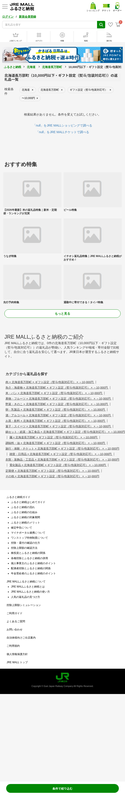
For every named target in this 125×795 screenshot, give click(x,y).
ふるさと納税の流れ (23, 507)
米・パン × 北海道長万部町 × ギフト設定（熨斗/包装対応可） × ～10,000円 (54, 393)
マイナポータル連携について (28, 532)
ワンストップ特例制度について (29, 537)
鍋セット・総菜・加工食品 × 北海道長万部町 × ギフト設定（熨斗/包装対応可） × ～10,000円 (65, 431)
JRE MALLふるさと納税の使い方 (30, 591)
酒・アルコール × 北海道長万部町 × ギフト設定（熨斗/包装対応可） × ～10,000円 (58, 415)
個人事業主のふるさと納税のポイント (33, 563)
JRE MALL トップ (17, 662)
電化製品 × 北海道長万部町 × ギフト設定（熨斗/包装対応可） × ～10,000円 (58, 465)
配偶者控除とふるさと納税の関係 (31, 568)
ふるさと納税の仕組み (24, 512)
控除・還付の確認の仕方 (25, 542)
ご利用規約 (13, 645)
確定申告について (21, 527)
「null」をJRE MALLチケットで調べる (62, 132)
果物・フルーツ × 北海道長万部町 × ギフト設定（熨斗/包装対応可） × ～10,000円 (58, 398)
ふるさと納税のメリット (25, 522)
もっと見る (62, 313)
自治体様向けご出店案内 (21, 637)
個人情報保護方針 (17, 654)
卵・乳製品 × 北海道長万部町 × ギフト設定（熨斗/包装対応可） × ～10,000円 (56, 409)
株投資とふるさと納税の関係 (28, 552)
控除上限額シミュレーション (24, 605)
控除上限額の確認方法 (24, 547)
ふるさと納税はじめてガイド (28, 502)
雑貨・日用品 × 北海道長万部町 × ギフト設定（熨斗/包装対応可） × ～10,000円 (60, 454)
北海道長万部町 (52, 67)
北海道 (31, 67)
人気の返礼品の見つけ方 (25, 597)
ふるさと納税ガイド (18, 497)
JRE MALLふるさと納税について (26, 581)
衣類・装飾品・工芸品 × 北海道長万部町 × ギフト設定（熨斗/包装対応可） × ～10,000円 (62, 459)
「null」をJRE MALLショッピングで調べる (62, 125)
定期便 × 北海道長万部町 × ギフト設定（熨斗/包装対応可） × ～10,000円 (53, 470)
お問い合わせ (14, 629)
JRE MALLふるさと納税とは (28, 586)
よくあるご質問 (16, 621)
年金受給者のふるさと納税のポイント (33, 573)
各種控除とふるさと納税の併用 (29, 558)
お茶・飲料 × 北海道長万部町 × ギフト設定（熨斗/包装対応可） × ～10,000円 (56, 420)
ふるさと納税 (12, 67)
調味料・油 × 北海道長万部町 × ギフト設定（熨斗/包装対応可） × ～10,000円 (56, 443)
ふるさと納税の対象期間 (25, 517)
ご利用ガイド (14, 613)
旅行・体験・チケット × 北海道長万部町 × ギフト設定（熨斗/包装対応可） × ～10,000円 (62, 448)
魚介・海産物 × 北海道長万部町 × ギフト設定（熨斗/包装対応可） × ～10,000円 (57, 387)
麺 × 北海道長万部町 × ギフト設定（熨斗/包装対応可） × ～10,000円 (53, 437)
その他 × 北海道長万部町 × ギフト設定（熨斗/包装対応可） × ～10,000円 (52, 476)
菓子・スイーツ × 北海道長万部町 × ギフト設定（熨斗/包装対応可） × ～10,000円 (58, 426)
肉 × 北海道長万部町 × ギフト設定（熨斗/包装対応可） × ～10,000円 (50, 382)
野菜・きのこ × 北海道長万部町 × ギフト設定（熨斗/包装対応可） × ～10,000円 (57, 404)
